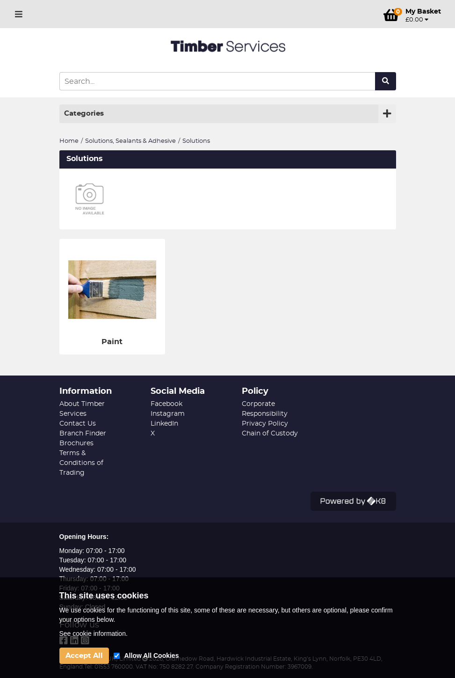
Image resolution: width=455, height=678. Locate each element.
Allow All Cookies (151, 655)
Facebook (166, 404)
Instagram (168, 414)
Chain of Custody (270, 433)
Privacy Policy (265, 423)
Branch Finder (82, 433)
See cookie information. (93, 633)
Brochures (76, 443)
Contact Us (77, 423)
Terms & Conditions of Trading (81, 463)
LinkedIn (164, 423)
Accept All (84, 655)
